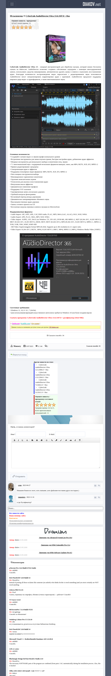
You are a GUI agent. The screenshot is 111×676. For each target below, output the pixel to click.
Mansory (17, 346)
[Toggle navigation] (12, 4)
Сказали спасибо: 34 (56, 335)
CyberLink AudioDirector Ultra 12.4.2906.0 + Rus (42, 367)
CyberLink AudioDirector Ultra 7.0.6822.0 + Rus (42, 382)
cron (20, 485)
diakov (92, 4)
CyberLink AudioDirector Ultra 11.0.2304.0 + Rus (42, 374)
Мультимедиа (16, 16)
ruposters (21, 497)
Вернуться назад (18, 355)
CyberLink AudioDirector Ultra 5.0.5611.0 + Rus (42, 389)
